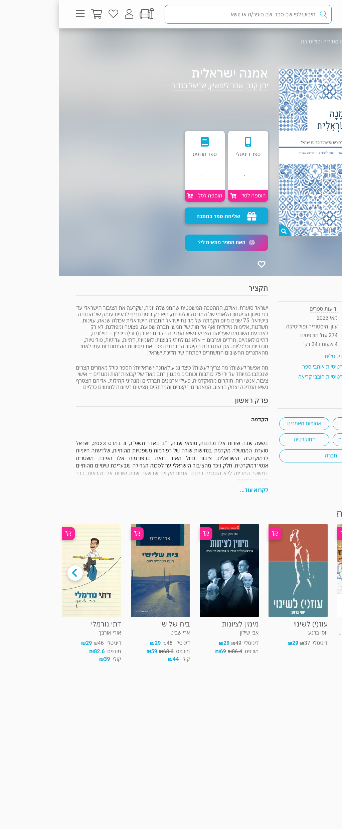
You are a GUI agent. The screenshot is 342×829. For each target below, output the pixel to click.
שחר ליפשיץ (167, 86)
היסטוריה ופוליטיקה (263, 41)
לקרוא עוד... (195, 490)
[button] (167, 243)
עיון (311, 41)
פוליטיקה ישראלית (298, 439)
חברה (272, 455)
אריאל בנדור (130, 86)
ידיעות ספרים (264, 309)
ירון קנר (198, 86)
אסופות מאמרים (245, 423)
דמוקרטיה (244, 439)
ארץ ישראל (298, 423)
